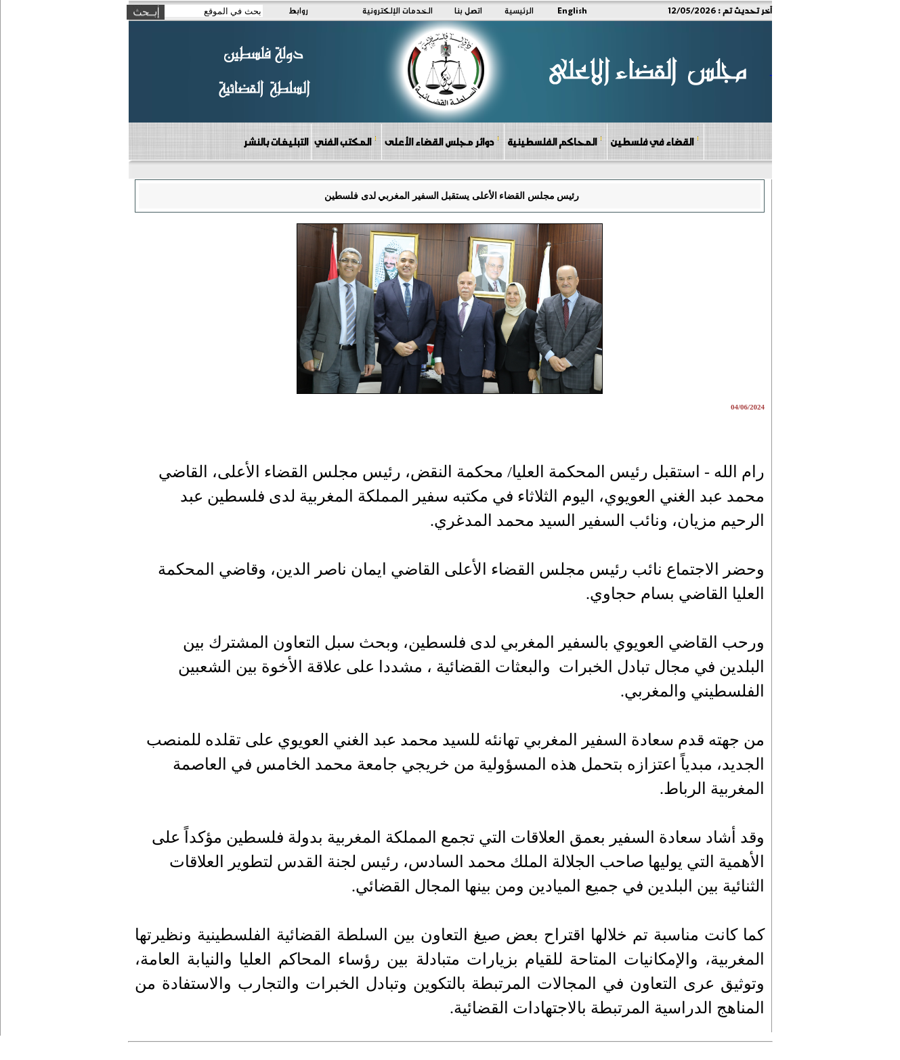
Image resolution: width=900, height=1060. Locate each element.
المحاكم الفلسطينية (555, 141)
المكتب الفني (345, 141)
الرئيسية (519, 10)
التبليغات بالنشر (275, 141)
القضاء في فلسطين (655, 141)
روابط (298, 10)
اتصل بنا (468, 10)
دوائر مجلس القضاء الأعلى (442, 141)
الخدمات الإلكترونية (397, 10)
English (572, 10)
